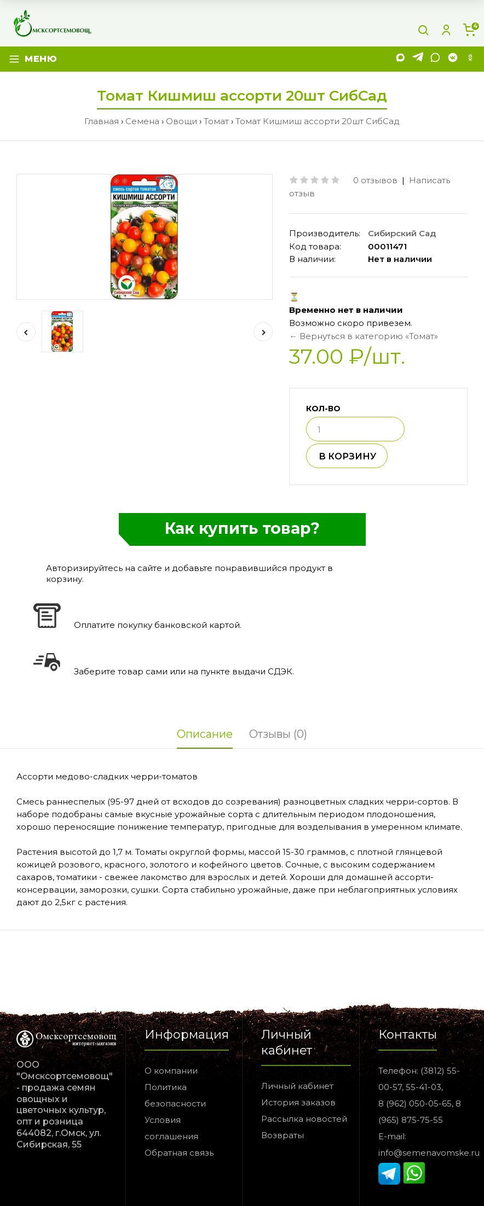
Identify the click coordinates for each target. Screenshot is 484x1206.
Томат (216, 121)
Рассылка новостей (304, 1119)
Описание (205, 734)
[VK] (452, 59)
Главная (101, 121)
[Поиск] (423, 30)
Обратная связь (179, 1152)
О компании (171, 1070)
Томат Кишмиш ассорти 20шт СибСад (317, 121)
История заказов (298, 1102)
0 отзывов (375, 180)
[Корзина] (469, 30)
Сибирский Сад (402, 233)
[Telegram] (417, 59)
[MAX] (400, 59)
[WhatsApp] (435, 59)
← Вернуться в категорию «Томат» (363, 336)
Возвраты (282, 1135)
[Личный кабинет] (446, 30)
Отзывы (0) (278, 734)
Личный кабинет (297, 1086)
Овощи (181, 121)
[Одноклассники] (470, 59)
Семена (142, 121)
